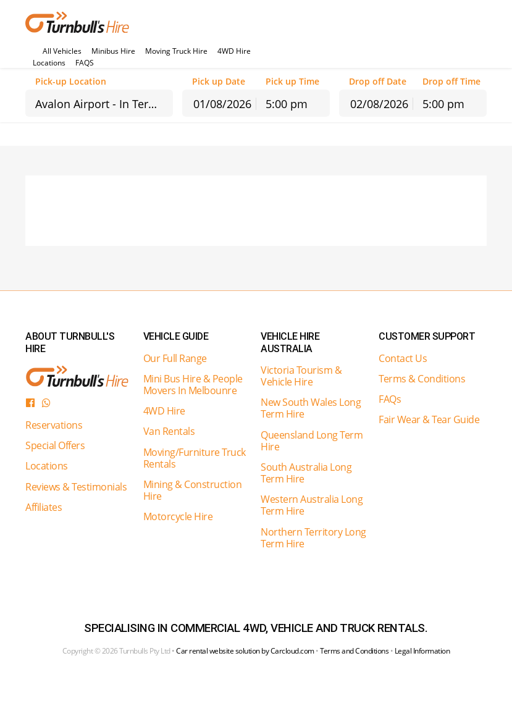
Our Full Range (175, 358)
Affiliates (43, 507)
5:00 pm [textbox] (287, 103)
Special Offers (55, 445)
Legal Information (422, 651)
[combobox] (99, 103)
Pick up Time (292, 82)
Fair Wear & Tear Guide (429, 419)
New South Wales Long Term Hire (311, 408)
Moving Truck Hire (176, 51)
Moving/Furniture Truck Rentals (194, 458)
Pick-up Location (70, 82)
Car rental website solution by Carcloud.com (245, 651)
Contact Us (403, 358)
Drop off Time (451, 82)
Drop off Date (377, 82)
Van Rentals (169, 431)
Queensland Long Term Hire (312, 440)
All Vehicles (62, 51)
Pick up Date (218, 82)
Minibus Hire (113, 51)
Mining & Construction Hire (192, 490)
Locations (49, 63)
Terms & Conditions (422, 378)
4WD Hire (234, 51)
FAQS (84, 63)
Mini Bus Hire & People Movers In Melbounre (193, 384)
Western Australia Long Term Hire (312, 505)
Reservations (53, 425)
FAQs (390, 399)
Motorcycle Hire (178, 516)
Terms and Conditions (354, 651)
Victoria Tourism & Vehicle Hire (301, 376)
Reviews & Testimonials (76, 487)
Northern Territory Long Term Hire (313, 537)
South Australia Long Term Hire (306, 473)
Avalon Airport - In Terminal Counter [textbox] (104, 103)
